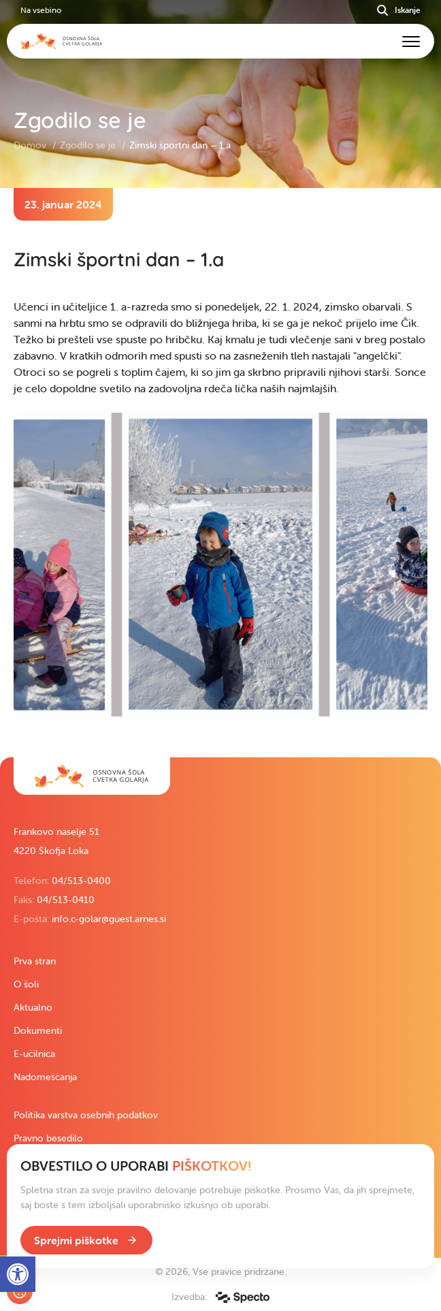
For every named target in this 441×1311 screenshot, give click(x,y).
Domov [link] (31, 145)
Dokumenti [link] (38, 1030)
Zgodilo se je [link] (89, 145)
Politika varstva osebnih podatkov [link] (86, 1115)
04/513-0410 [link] (66, 900)
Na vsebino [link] (40, 10)
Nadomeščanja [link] (45, 1077)
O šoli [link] (26, 984)
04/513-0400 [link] (81, 880)
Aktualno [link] (33, 1007)
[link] (92, 776)
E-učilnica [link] (34, 1053)
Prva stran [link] (35, 961)
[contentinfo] (220, 472)
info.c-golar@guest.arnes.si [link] (109, 919)
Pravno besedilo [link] (48, 1138)
